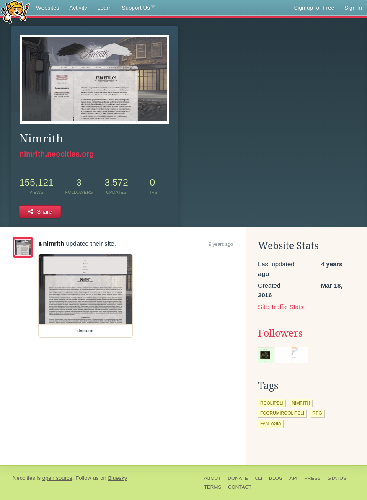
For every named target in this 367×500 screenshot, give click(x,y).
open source (57, 478)
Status (337, 478)
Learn (104, 8)
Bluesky (117, 478)
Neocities (24, 478)
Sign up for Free (314, 8)
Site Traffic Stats (281, 306)
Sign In (353, 8)
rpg (317, 412)
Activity (78, 8)
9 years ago (221, 244)
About (212, 478)
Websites (47, 8)
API (293, 478)
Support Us (138, 8)
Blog (276, 478)
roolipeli (271, 402)
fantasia (270, 423)
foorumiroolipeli (282, 412)
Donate (237, 478)
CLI (258, 478)
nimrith (51, 243)
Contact (239, 487)
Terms (212, 487)
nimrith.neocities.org (56, 154)
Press (312, 478)
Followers (280, 333)
